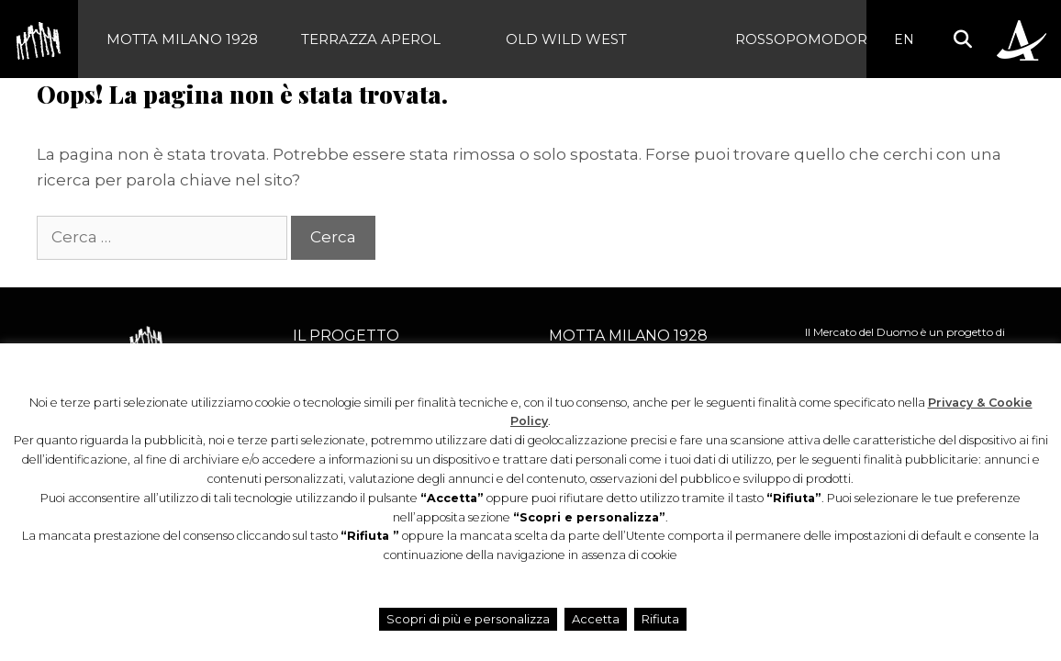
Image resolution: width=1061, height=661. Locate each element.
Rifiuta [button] (660, 618)
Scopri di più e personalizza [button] (468, 618)
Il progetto (346, 335)
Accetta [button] (596, 618)
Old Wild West (566, 39)
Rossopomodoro (807, 39)
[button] (962, 39)
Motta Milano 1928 (182, 39)
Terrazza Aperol (371, 39)
